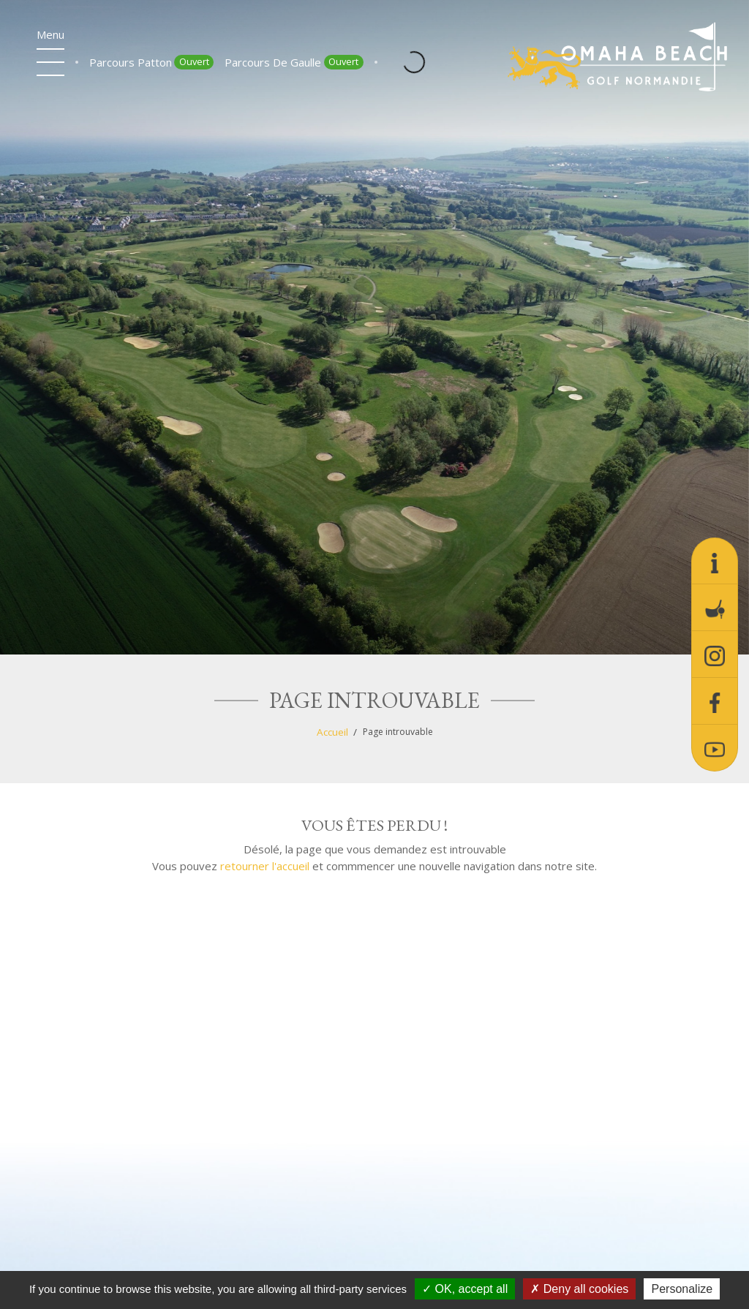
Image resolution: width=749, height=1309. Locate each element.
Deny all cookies (579, 1289)
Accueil (332, 732)
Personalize (681, 1289)
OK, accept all (465, 1289)
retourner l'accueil (264, 866)
